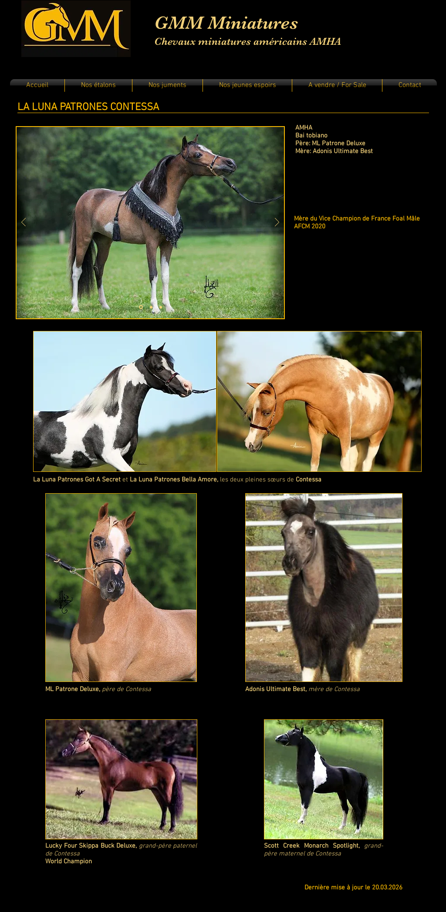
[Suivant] (277, 223)
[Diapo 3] (160, 307)
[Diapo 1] (141, 307)
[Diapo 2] (151, 307)
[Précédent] (23, 223)
